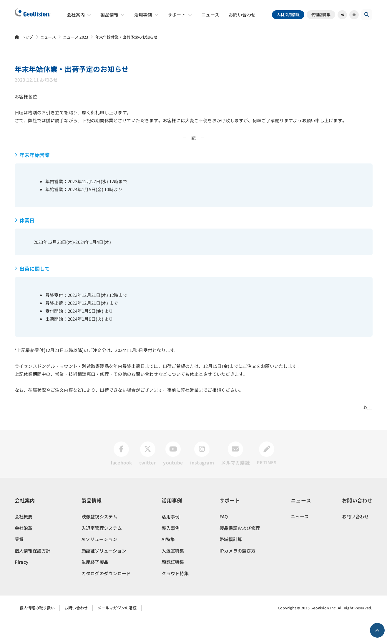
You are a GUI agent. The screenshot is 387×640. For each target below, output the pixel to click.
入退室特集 (173, 570)
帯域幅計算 (231, 559)
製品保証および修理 (240, 548)
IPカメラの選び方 (237, 570)
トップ (27, 37)
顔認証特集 (173, 582)
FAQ (224, 536)
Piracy (22, 582)
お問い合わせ (355, 536)
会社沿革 (24, 548)
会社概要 (24, 536)
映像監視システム (99, 536)
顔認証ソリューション (104, 570)
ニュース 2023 (75, 37)
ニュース (48, 37)
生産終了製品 (95, 582)
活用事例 (171, 536)
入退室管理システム (102, 548)
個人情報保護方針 (33, 570)
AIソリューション (99, 559)
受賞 (19, 559)
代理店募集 (323, 14)
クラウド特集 (175, 593)
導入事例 (171, 548)
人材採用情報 (290, 14)
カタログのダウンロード (106, 593)
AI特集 (168, 559)
